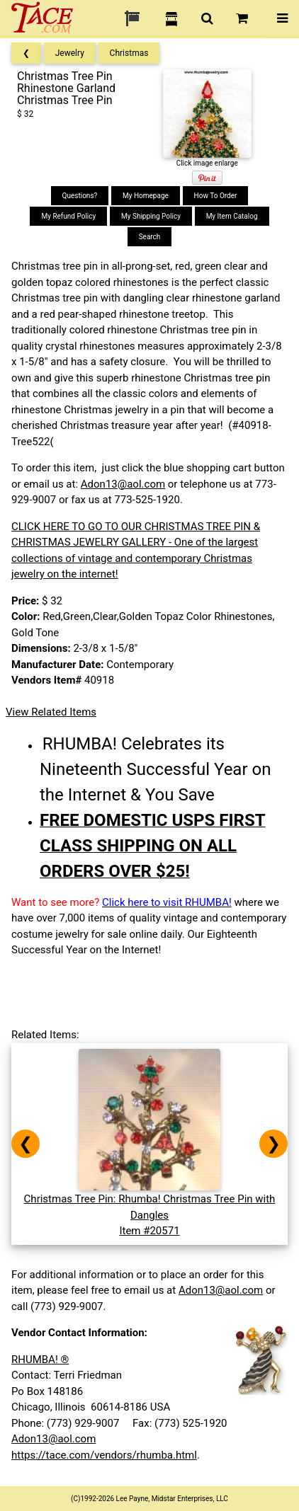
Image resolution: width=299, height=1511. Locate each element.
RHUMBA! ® (40, 1359)
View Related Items (51, 712)
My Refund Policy (68, 216)
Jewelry (69, 53)
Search (150, 237)
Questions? (80, 196)
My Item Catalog (232, 216)
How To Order (215, 196)
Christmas (129, 53)
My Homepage (146, 196)
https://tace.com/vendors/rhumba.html (104, 1455)
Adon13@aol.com (123, 484)
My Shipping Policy (151, 216)
